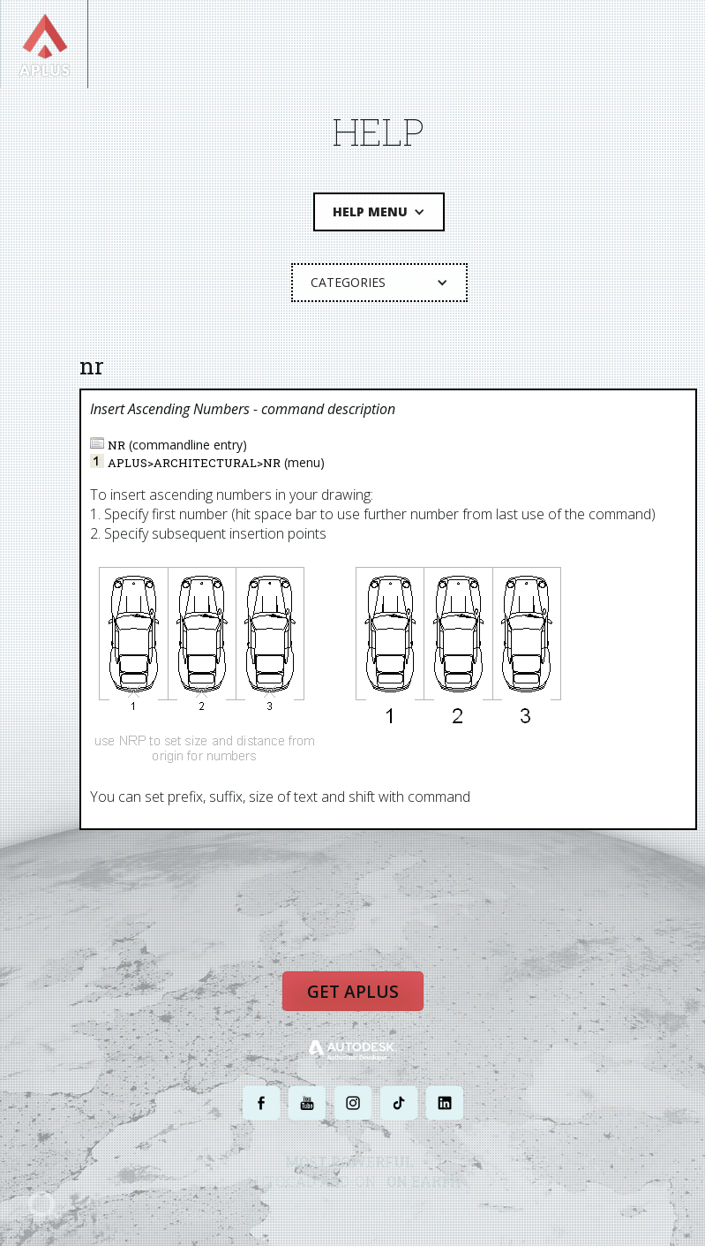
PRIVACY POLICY (322, 1214)
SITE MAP (501, 1214)
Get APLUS (353, 990)
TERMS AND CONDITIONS (417, 1214)
